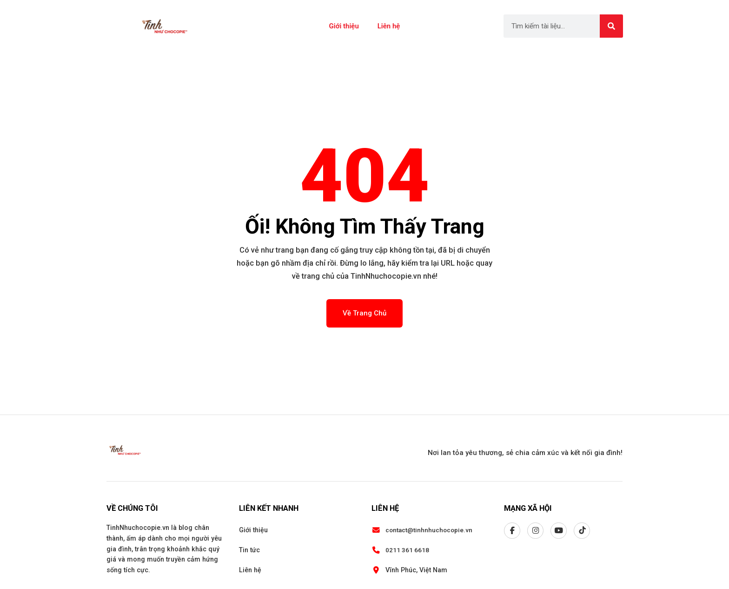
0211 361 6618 (407, 550)
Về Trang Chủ (364, 313)
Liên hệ (389, 26)
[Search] (611, 26)
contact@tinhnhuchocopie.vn (428, 530)
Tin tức (249, 550)
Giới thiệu (344, 26)
